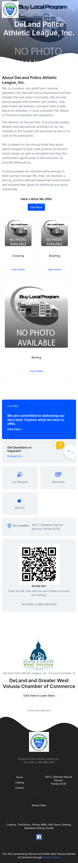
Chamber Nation (51, 857)
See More (36, 207)
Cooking (18, 255)
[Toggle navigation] (73, 9)
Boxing (36, 357)
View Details (18, 269)
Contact (19, 787)
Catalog (19, 782)
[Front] (11, 9)
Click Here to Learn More (39, 695)
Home (19, 777)
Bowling (54, 255)
